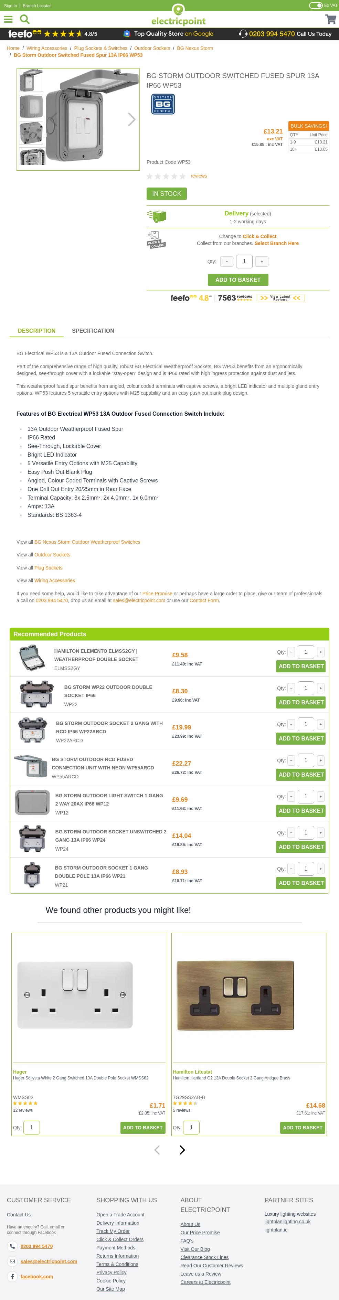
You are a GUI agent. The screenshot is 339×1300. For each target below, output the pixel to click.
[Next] (182, 1150)
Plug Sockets (48, 568)
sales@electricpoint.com (139, 600)
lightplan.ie (276, 1230)
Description (36, 331)
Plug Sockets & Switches (100, 48)
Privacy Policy (111, 1272)
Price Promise (157, 593)
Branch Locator (37, 5)
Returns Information (117, 1256)
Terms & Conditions (117, 1264)
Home (13, 48)
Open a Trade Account (120, 1214)
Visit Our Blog (195, 1249)
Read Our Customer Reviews (212, 1265)
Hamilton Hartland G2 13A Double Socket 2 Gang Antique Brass (231, 1078)
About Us (191, 1224)
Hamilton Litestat (192, 1072)
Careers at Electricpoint (206, 1282)
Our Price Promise (200, 1232)
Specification (93, 331)
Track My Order (113, 1231)
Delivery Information (117, 1223)
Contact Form (204, 600)
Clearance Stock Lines (205, 1257)
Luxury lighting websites (290, 1214)
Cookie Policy (111, 1280)
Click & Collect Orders (120, 1239)
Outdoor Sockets (152, 48)
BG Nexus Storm (195, 48)
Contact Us (19, 1214)
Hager (20, 1072)
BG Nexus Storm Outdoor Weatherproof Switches (87, 542)
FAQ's (187, 1241)
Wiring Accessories (47, 48)
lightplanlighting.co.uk (288, 1221)
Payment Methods (115, 1247)
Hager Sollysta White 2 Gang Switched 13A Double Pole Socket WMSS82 (80, 1078)
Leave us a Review (201, 1274)
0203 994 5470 (52, 600)
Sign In (10, 5)
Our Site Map (110, 1289)
